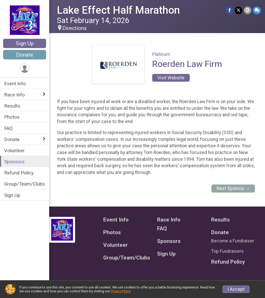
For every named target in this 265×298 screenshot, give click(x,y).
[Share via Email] (247, 10)
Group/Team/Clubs (24, 184)
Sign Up (25, 43)
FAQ (8, 128)
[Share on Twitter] (238, 10)
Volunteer (14, 150)
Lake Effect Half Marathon (118, 10)
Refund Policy (19, 172)
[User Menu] (25, 68)
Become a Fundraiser (232, 240)
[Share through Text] (257, 10)
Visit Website (171, 77)
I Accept (236, 289)
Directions (74, 28)
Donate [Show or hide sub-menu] (12, 139)
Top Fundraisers (227, 251)
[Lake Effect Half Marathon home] (25, 20)
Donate (24, 55)
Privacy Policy (120, 291)
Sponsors (14, 161)
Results (12, 106)
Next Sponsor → (233, 188)
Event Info (15, 83)
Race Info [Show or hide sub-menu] (14, 94)
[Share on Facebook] (229, 10)
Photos (12, 117)
